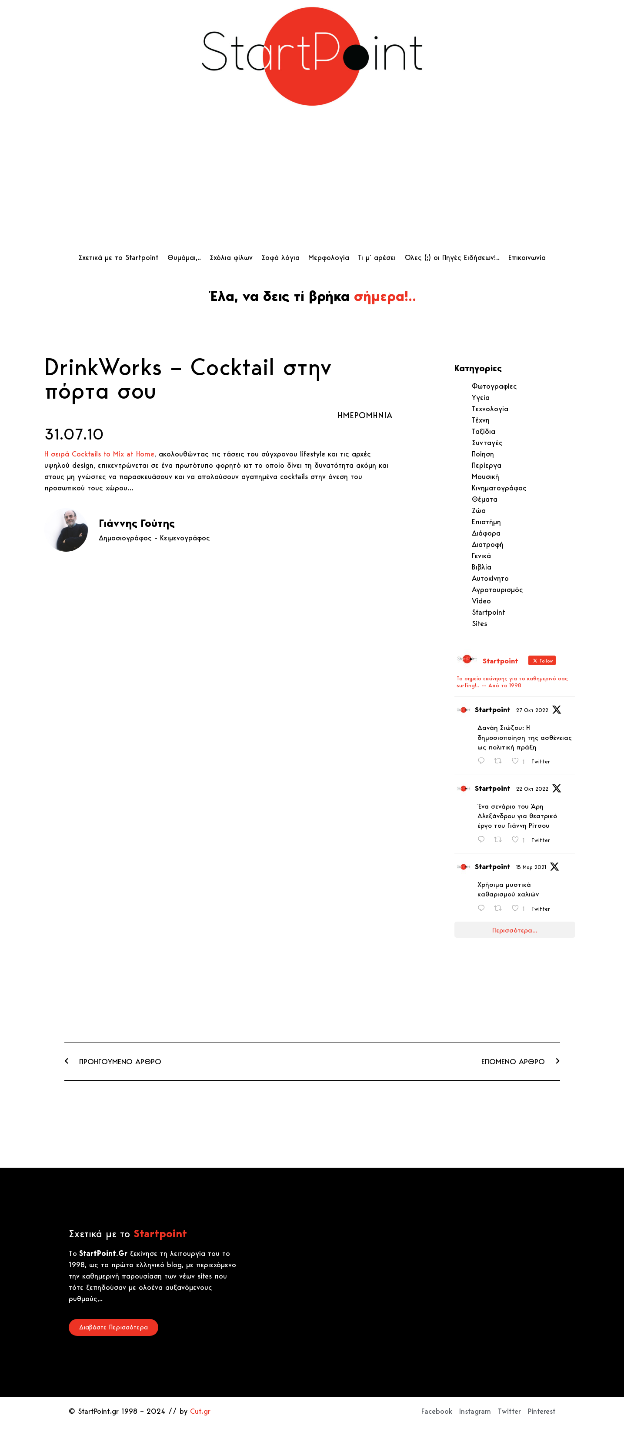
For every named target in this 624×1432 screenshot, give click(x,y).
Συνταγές (487, 442)
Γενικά (481, 555)
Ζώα (479, 510)
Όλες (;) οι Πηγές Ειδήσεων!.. (452, 257)
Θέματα (484, 499)
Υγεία (481, 397)
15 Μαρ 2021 (531, 867)
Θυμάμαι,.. (184, 257)
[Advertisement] (312, 182)
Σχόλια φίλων (231, 257)
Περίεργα (486, 465)
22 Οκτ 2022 (532, 789)
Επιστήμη (486, 521)
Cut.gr (200, 1411)
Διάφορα (486, 533)
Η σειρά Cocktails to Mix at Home (99, 454)
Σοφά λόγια (280, 257)
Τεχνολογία (490, 408)
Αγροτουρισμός (497, 589)
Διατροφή (488, 544)
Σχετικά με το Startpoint (118, 257)
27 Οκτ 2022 (532, 710)
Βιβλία (481, 567)
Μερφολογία (328, 257)
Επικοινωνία (527, 257)
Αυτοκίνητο (490, 578)
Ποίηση (483, 454)
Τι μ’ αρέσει (377, 257)
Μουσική (485, 476)
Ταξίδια (483, 431)
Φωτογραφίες (494, 386)
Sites (479, 623)
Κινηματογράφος (499, 487)
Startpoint (488, 612)
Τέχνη (481, 420)
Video (481, 600)
